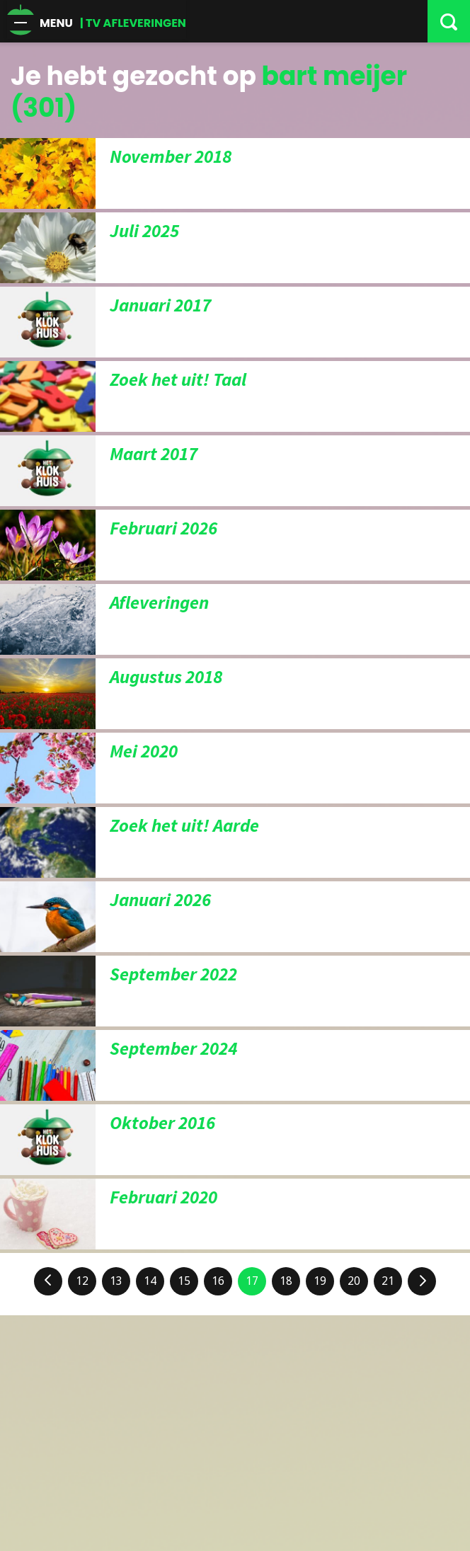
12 (82, 1281)
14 (150, 1281)
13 (116, 1281)
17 (252, 1281)
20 (354, 1281)
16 (218, 1281)
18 (286, 1281)
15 (184, 1281)
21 (388, 1281)
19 (320, 1281)
